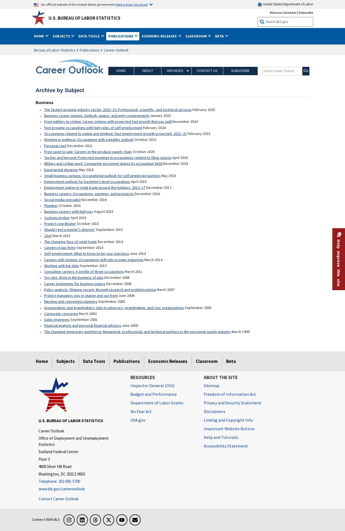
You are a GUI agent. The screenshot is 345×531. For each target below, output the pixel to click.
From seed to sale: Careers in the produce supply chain (88, 151)
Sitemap (211, 385)
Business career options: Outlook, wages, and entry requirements (96, 115)
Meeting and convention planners (70, 301)
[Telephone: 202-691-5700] (80, 481)
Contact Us (207, 71)
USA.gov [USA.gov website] (137, 420)
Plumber (51, 205)
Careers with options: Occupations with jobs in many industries (94, 259)
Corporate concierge (61, 313)
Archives (175, 71)
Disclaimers (214, 411)
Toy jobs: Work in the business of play (74, 277)
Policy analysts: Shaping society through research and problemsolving (100, 289)
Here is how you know (132, 4)
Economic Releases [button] (160, 36)
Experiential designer (61, 169)
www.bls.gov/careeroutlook (62, 488)
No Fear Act (141, 411)
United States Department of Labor (285, 4)
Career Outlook (116, 50)
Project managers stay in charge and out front (81, 295)
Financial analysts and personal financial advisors (82, 325)
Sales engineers (57, 319)
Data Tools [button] (89, 36)
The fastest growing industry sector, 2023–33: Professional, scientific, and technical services (118, 109)
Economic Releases (167, 361)
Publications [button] (121, 36)
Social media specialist (62, 199)
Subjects (65, 361)
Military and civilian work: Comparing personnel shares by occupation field (103, 163)
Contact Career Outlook (59, 498)
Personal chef (55, 145)
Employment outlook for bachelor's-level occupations (87, 181)
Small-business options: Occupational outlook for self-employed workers (102, 175)
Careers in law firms (59, 247)
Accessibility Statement (226, 446)
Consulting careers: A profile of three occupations (84, 271)
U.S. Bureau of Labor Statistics (84, 18)
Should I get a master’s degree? (69, 229)
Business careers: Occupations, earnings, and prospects (89, 193)
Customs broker (57, 217)
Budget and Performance (153, 394)
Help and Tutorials (221, 437)
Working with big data (61, 265)
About (147, 71)
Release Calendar (283, 13)
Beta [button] (220, 36)
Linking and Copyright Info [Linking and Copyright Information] (228, 420)
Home (121, 71)
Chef (48, 235)
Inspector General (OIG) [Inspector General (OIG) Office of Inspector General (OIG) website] (152, 385)
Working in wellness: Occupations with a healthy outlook (88, 139)
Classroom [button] (196, 36)
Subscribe (240, 71)
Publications (89, 50)
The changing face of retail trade (70, 241)
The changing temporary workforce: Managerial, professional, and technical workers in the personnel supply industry (137, 331)
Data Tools (94, 361)
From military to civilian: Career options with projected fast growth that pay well (108, 121)
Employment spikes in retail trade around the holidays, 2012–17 (94, 187)
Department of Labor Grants (157, 402)
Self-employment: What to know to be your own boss (86, 253)
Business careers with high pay (68, 211)
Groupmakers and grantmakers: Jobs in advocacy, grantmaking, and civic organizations (114, 307)
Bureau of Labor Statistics (54, 50)
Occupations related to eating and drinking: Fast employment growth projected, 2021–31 (115, 133)
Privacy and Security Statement (232, 402)
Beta (231, 361)
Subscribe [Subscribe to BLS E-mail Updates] (305, 13)
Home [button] (39, 36)
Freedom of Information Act (230, 394)
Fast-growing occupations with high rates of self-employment (93, 127)
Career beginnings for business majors (74, 283)
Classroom (207, 361)
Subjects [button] (62, 36)
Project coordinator (60, 223)
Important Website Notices (229, 428)
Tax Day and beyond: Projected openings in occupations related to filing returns (107, 157)
